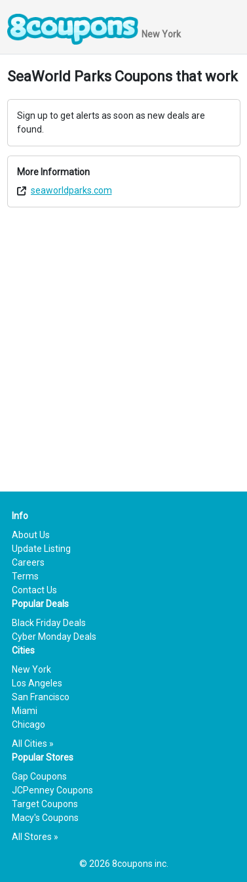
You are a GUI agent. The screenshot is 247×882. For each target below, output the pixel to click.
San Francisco (40, 697)
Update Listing (41, 548)
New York (31, 669)
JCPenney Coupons (52, 790)
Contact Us (34, 590)
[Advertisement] (123, 340)
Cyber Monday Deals (54, 636)
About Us (31, 535)
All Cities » (33, 743)
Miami (24, 710)
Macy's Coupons (45, 817)
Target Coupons (45, 804)
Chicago (28, 724)
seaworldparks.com (71, 190)
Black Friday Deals (49, 623)
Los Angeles (37, 683)
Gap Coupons (39, 776)
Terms (25, 576)
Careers (28, 562)
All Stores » (35, 836)
